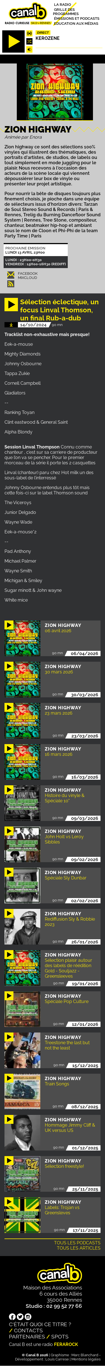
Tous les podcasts (77, 1242)
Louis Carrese (57, 1359)
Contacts (28, 1330)
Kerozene (48, 38)
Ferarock (66, 1344)
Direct (43, 32)
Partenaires (27, 1336)
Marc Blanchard (84, 1355)
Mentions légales (86, 1359)
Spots (60, 1336)
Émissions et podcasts (76, 18)
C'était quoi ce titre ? (40, 1324)
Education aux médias (76, 23)
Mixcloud (27, 278)
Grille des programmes (66, 11)
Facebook (28, 273)
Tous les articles (79, 1248)
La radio (62, 5)
